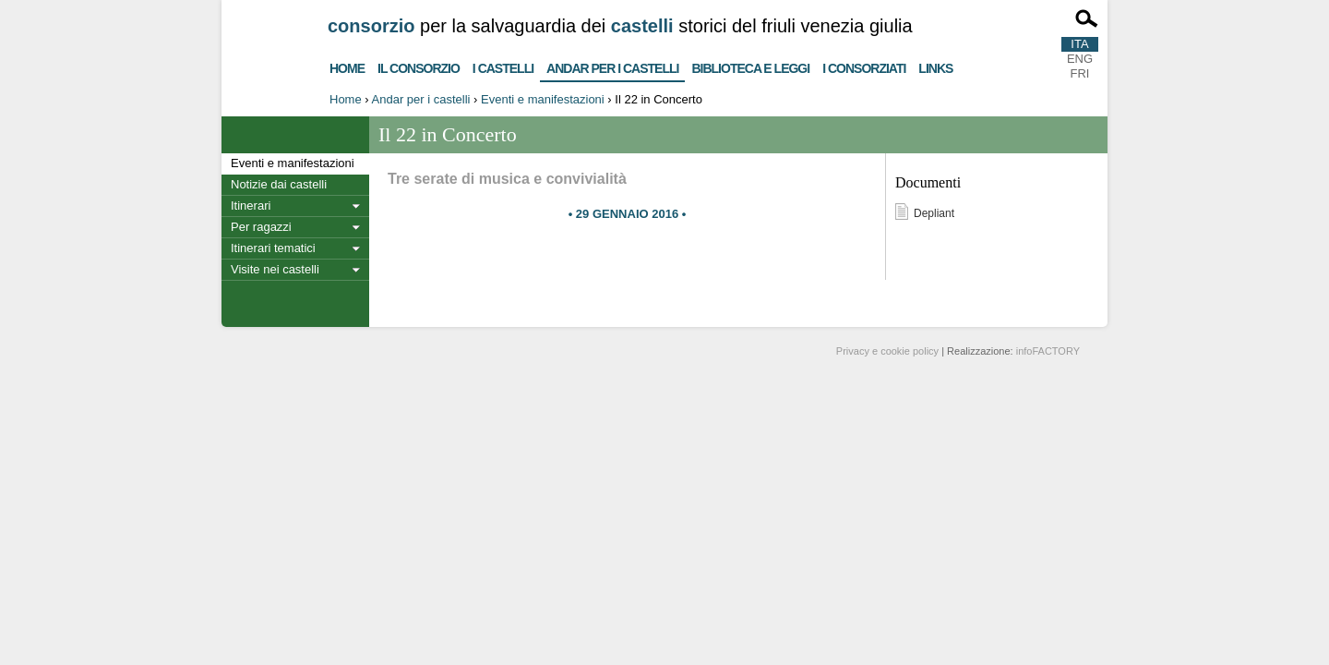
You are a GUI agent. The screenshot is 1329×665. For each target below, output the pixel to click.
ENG (1080, 59)
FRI (1080, 73)
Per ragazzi (261, 227)
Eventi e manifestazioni (543, 99)
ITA (1079, 44)
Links (935, 66)
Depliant (934, 213)
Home (347, 66)
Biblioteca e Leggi (750, 66)
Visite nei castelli (275, 269)
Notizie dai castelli (279, 184)
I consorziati (863, 66)
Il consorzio (418, 66)
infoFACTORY (1048, 351)
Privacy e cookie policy (887, 351)
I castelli (503, 66)
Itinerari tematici (273, 248)
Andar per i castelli (612, 64)
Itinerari (250, 205)
